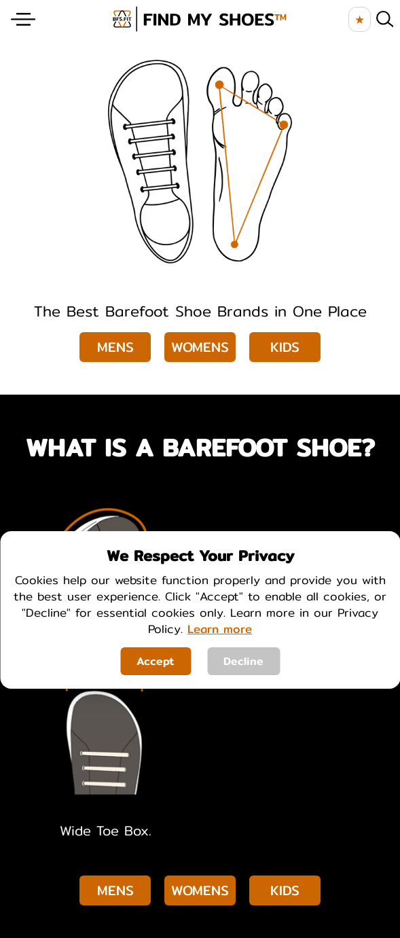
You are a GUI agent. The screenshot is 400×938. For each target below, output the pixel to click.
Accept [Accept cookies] (156, 661)
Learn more (219, 628)
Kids (284, 346)
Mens (115, 346)
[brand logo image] (200, 19)
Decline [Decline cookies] (243, 661)
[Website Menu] (23, 19)
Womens (200, 346)
